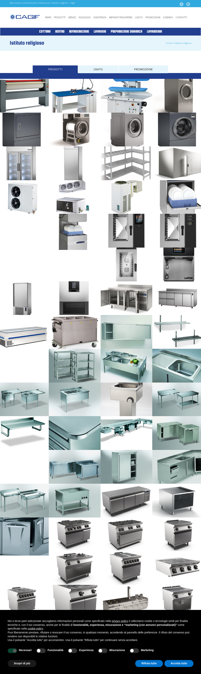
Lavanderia (154, 31)
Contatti (181, 17)
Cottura (44, 31)
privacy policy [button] (120, 621)
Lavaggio (100, 31)
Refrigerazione (79, 31)
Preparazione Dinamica (126, 31)
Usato (139, 17)
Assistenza (99, 17)
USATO (98, 69)
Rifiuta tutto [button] (149, 663)
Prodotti (60, 17)
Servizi (72, 17)
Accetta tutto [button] (179, 663)
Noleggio (85, 17)
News (48, 17)
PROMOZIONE (143, 69)
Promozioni (152, 17)
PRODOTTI (55, 69)
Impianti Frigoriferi (120, 17)
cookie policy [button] (35, 628)
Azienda (168, 17)
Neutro (59, 31)
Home (169, 43)
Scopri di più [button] (22, 663)
